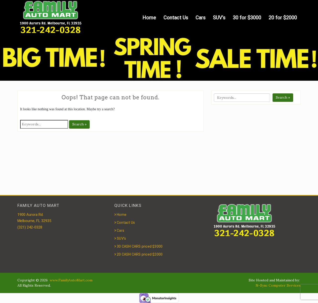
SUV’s (219, 18)
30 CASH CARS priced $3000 (139, 246)
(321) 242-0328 (29, 227)
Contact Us (175, 18)
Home (149, 18)
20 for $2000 (283, 18)
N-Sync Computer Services (278, 285)
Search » (79, 124)
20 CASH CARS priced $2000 (139, 254)
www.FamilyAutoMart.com (71, 280)
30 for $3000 (247, 18)
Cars (200, 18)
